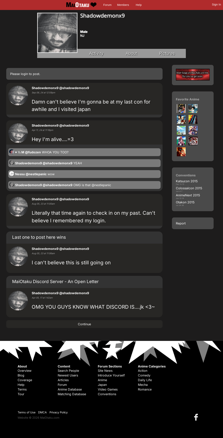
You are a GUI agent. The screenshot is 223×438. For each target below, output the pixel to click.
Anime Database (70, 389)
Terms (22, 389)
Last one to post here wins (39, 237)
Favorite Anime (187, 99)
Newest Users (68, 375)
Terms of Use (26, 412)
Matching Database (72, 394)
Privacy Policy (58, 412)
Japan (102, 385)
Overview (24, 371)
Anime (102, 380)
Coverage (25, 380)
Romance (145, 389)
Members (123, 4)
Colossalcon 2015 (189, 188)
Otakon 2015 (185, 202)
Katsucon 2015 (187, 181)
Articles (63, 380)
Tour (21, 394)
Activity (96, 53)
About (131, 53)
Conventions (107, 394)
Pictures (167, 53)
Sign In (216, 4)
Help (139, 4)
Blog (21, 375)
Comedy (144, 375)
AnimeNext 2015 (188, 195)
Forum (107, 4)
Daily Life (145, 380)
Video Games (108, 389)
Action (142, 371)
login (24, 74)
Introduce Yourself (111, 375)
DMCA (42, 412)
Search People (68, 371)
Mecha (143, 385)
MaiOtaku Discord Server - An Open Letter (55, 281)
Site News (105, 371)
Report (181, 223)
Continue (84, 324)
